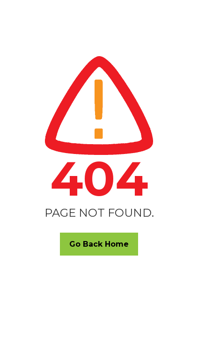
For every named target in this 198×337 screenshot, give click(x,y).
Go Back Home (99, 244)
